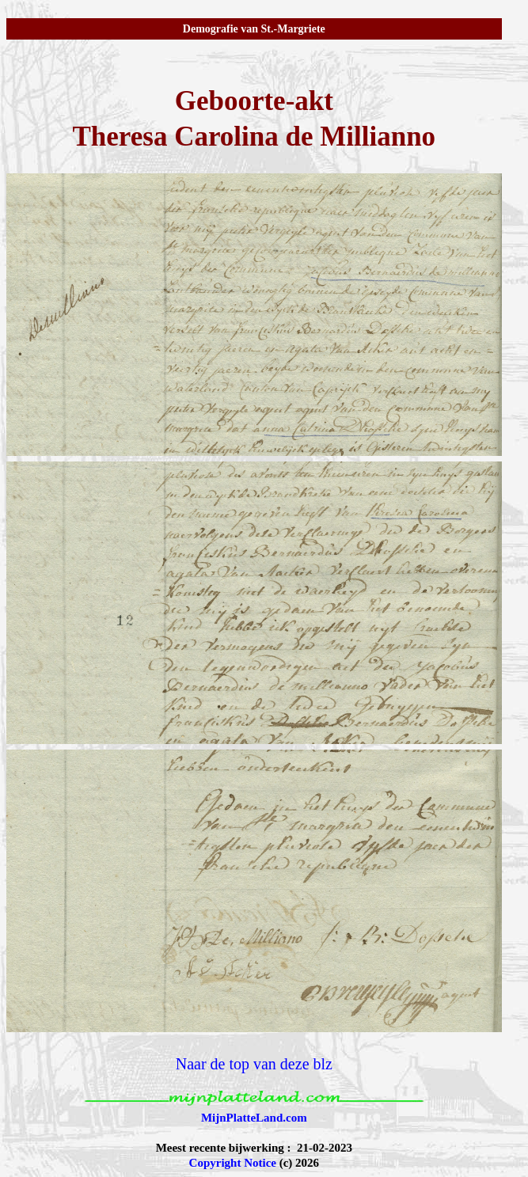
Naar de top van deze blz (254, 1064)
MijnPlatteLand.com (254, 1117)
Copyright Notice (232, 1162)
